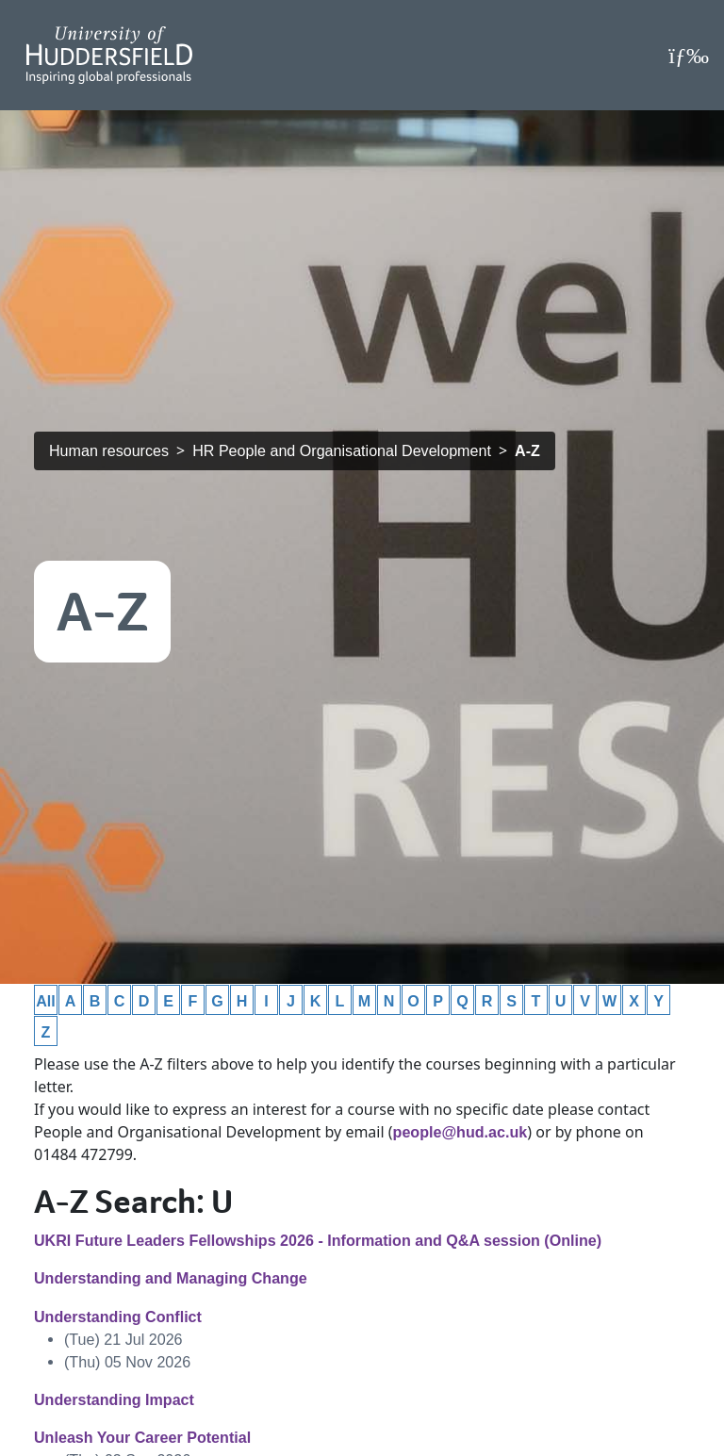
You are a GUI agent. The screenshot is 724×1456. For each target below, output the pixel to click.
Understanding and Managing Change (170, 1277)
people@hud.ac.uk (460, 1131)
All (46, 1000)
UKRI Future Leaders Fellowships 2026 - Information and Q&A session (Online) (317, 1240)
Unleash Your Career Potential (142, 1437)
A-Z (527, 450)
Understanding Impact (114, 1399)
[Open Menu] (688, 55)
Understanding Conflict (118, 1316)
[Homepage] (109, 55)
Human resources (109, 450)
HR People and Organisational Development (341, 450)
